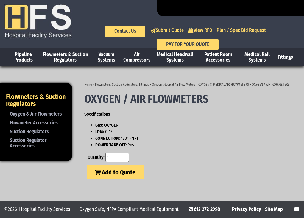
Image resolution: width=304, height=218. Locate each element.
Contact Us (125, 31)
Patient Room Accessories (218, 57)
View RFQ (200, 30)
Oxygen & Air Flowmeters (36, 114)
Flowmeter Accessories (34, 123)
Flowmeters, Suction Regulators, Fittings (122, 84)
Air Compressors (136, 57)
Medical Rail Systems (257, 57)
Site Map (274, 209)
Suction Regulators (29, 131)
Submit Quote (167, 30)
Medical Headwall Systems (175, 57)
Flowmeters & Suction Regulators (65, 57)
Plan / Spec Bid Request (241, 30)
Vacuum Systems (106, 57)
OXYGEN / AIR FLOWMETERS (270, 84)
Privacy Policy (246, 209)
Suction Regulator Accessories (28, 143)
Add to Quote (115, 172)
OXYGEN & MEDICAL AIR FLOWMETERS (223, 84)
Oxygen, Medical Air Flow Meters (173, 84)
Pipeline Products (23, 57)
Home (88, 84)
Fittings (285, 57)
